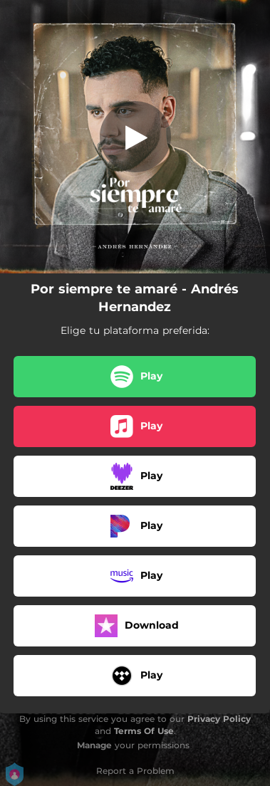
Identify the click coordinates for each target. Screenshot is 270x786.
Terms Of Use (144, 730)
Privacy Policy (219, 718)
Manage (94, 745)
